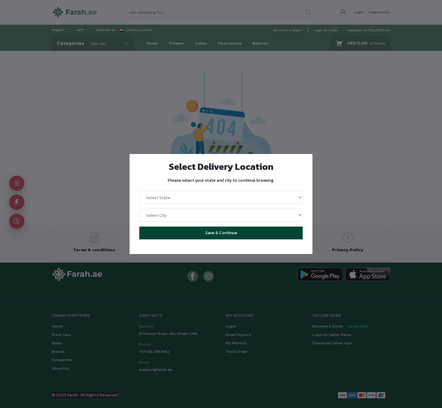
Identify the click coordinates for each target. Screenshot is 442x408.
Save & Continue (221, 233)
